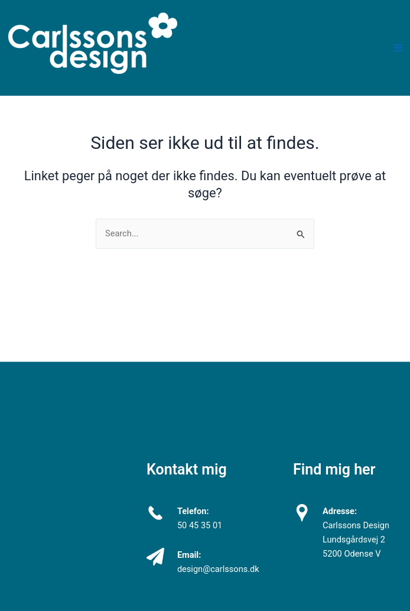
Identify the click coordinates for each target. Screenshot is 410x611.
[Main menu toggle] (398, 48)
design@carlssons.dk (218, 569)
